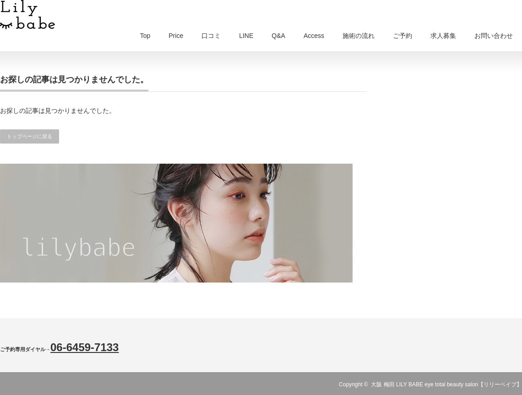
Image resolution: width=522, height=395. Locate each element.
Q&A (278, 35)
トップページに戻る (29, 136)
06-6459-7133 (84, 347)
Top (145, 35)
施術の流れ (359, 35)
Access (314, 35)
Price (176, 35)
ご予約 (402, 35)
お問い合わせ (493, 35)
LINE (246, 35)
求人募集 (443, 35)
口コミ (211, 35)
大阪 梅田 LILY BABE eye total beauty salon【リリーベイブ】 (446, 384)
